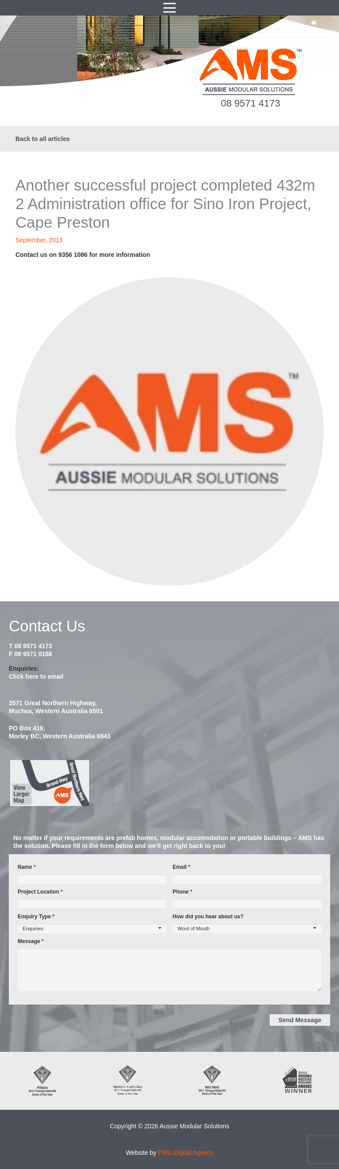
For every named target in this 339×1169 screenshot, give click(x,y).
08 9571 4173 (250, 103)
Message (31, 941)
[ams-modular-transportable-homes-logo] (250, 72)
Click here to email (36, 676)
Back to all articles (42, 138)
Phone (182, 892)
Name (27, 867)
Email (181, 867)
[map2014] (169, 783)
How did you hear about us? (208, 916)
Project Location (40, 892)
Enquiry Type (36, 917)
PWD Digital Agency (185, 1152)
